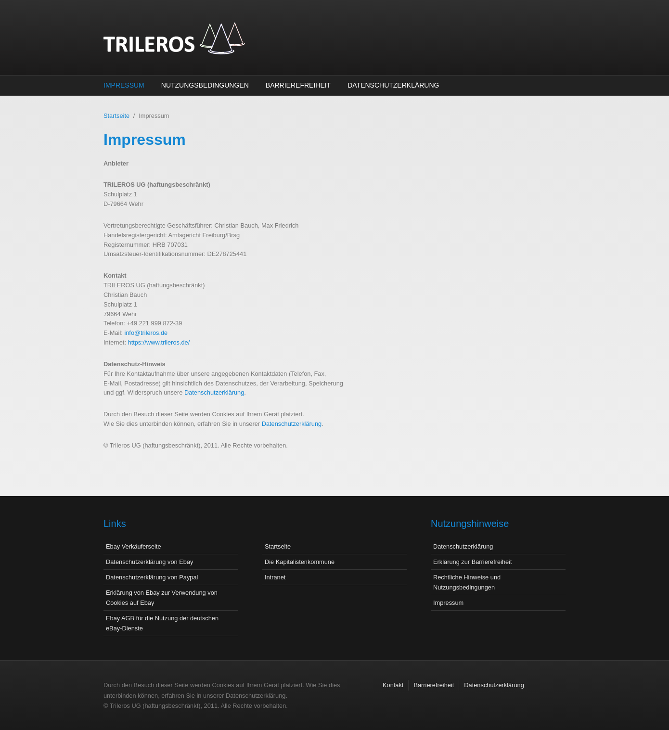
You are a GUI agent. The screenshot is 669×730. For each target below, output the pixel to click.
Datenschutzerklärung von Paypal (152, 577)
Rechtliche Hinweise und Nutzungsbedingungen (467, 582)
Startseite (116, 115)
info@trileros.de (145, 332)
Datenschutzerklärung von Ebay (149, 561)
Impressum (123, 85)
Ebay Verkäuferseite (133, 546)
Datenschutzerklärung (393, 85)
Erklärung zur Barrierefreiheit (472, 561)
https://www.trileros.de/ (159, 342)
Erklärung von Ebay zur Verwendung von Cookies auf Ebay (162, 597)
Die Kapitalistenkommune (299, 561)
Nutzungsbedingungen (205, 85)
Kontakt (393, 685)
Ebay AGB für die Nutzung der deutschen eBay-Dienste (162, 623)
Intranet (275, 577)
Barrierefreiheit (298, 85)
